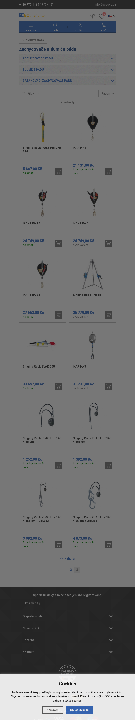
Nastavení (53, 710)
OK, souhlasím (79, 710)
